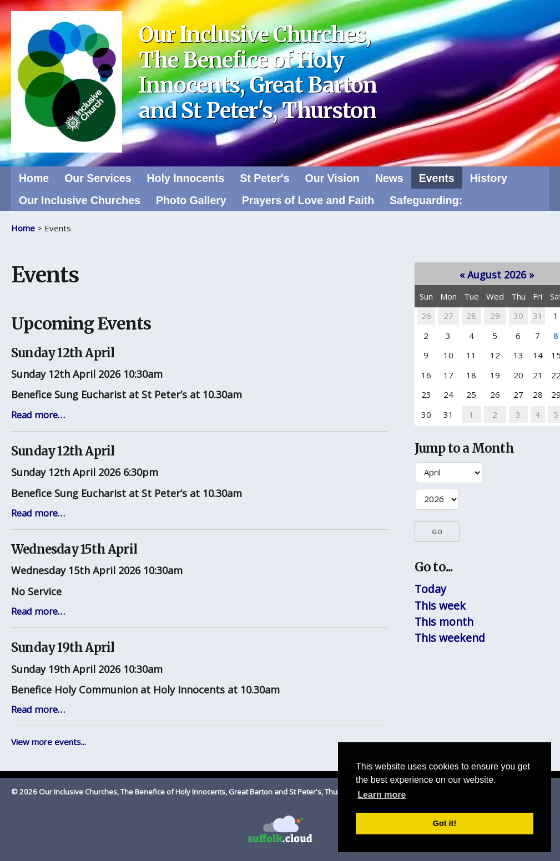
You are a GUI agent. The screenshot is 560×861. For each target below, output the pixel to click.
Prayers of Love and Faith (308, 200)
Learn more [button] (381, 794)
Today (430, 588)
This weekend (450, 637)
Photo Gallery (191, 200)
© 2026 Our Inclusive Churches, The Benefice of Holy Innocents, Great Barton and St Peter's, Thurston (183, 792)
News (389, 178)
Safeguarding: (426, 200)
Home (34, 178)
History (488, 178)
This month (444, 621)
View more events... (48, 741)
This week (440, 605)
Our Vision (332, 178)
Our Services (97, 178)
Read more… (38, 414)
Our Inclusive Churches (79, 200)
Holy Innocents (186, 178)
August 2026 (496, 274)
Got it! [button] (444, 823)
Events (437, 178)
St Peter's (264, 178)
